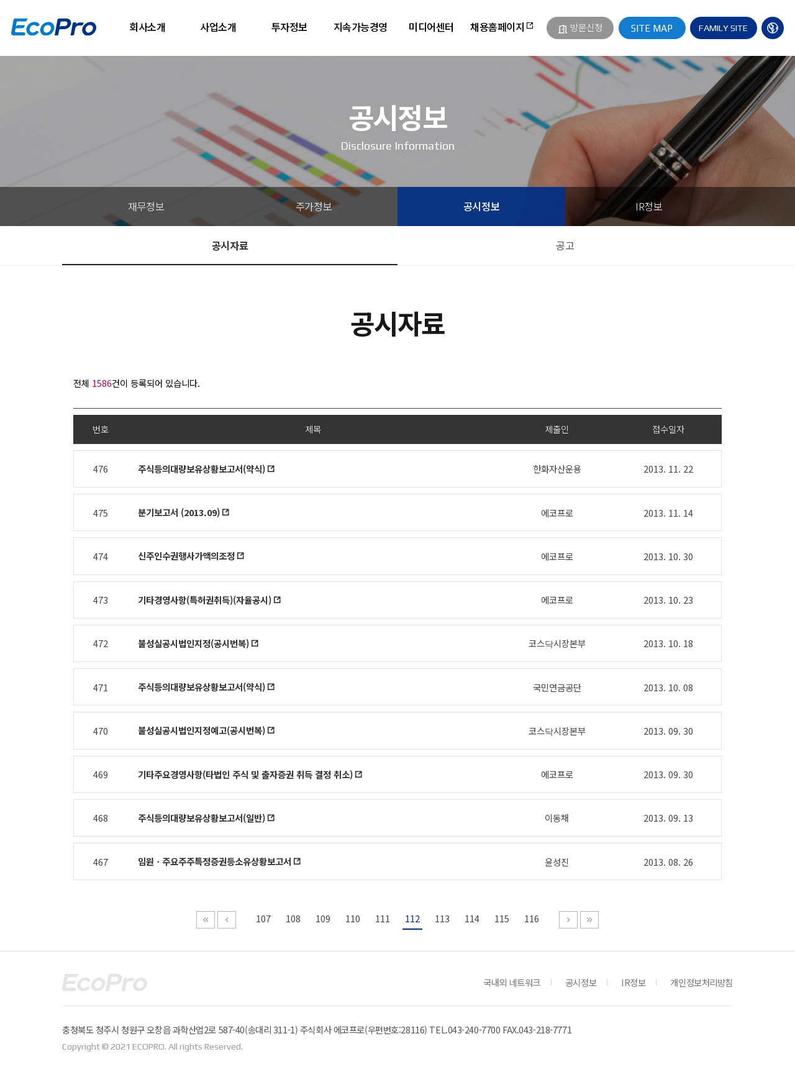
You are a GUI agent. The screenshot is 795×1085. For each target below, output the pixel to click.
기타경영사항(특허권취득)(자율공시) (204, 599)
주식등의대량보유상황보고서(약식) (201, 468)
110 (352, 918)
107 (263, 918)
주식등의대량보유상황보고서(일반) (201, 817)
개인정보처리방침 (701, 982)
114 (472, 918)
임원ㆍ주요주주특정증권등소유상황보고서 (214, 861)
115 (501, 918)
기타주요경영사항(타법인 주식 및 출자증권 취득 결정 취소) (245, 774)
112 (412, 918)
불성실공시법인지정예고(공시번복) (201, 730)
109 (323, 918)
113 (442, 918)
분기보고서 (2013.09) (179, 512)
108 (293, 918)
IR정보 (648, 206)
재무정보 (146, 206)
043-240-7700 (474, 1029)
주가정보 (314, 206)
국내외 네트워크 (511, 982)
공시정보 (481, 206)
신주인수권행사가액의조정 (186, 555)
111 (382, 918)
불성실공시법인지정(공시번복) (193, 643)
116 (531, 918)
